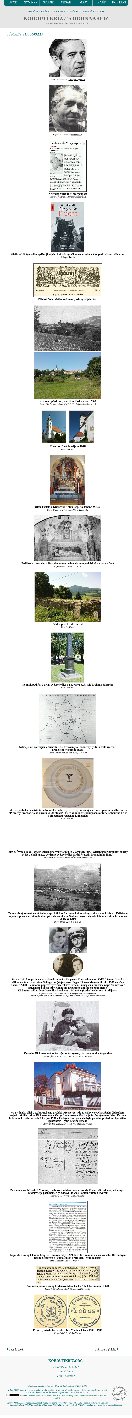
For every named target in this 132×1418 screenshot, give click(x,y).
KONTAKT (119, 2)
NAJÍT (101, 2)
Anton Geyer (73, 506)
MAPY (83, 2)
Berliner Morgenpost (76, 197)
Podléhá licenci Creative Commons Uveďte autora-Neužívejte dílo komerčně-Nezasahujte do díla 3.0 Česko (57, 1396)
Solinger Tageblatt (77, 79)
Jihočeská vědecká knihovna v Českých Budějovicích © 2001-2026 (57, 1386)
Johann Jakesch (102, 684)
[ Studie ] (74, 1367)
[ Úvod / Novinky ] (61, 1367)
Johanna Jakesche (107, 916)
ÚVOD (13, 2)
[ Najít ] (60, 1376)
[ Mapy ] (71, 1371)
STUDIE (48, 2)
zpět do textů (16, 1349)
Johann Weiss (92, 506)
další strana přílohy (105, 1349)
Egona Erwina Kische (74, 1120)
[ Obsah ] (62, 1371)
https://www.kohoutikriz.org (110, 1405)
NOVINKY (31, 2)
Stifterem (47, 1257)
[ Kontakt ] (70, 1376)
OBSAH (66, 2)
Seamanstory (76, 134)
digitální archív (78, 1196)
